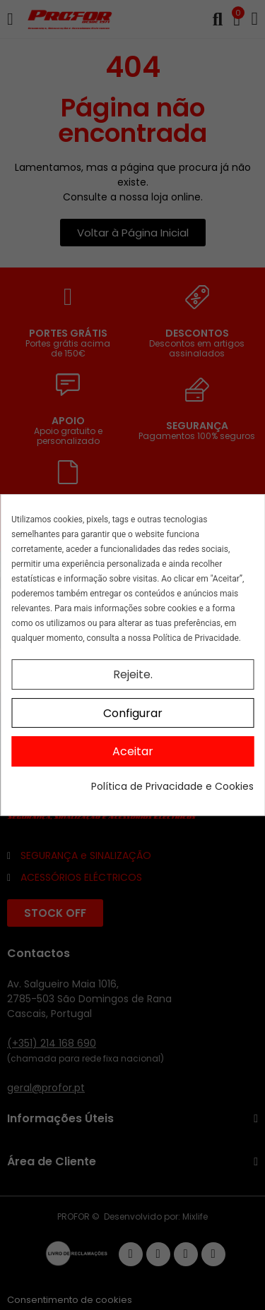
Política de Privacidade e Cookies (172, 786)
